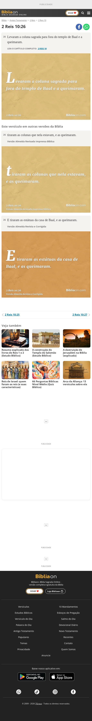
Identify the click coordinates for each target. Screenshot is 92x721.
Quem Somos (68, 649)
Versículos (23, 606)
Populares (23, 637)
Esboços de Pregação (68, 612)
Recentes (68, 637)
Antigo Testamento (24, 631)
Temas (23, 643)
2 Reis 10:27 (81, 314)
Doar (72, 12)
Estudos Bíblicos (23, 612)
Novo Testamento (68, 631)
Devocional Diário (68, 624)
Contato (68, 643)
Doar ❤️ (34, 591)
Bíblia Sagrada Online (14, 13)
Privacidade (23, 649)
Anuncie (46, 655)
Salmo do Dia (68, 618)
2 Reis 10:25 (10, 314)
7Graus (38, 703)
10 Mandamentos (68, 606)
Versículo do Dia (23, 618)
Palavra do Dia (23, 624)
